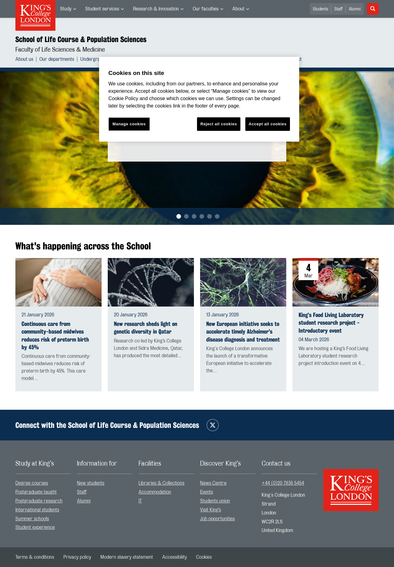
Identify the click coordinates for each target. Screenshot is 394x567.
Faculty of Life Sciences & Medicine (60, 50)
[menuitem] (68, 9)
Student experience (35, 527)
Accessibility (174, 557)
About (238, 8)
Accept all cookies (268, 124)
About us (24, 59)
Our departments (56, 59)
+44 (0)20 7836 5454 (283, 483)
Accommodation (155, 492)
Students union (215, 501)
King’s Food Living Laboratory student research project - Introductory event (331, 322)
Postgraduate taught (36, 492)
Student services (102, 8)
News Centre (213, 483)
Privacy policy (77, 557)
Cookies (204, 557)
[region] (199, 99)
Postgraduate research (38, 501)
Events (206, 492)
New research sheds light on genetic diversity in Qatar (145, 327)
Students (320, 9)
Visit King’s (210, 509)
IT (140, 501)
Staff (338, 9)
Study (65, 8)
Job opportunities (217, 518)
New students (90, 483)
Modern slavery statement (126, 557)
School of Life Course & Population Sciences (81, 39)
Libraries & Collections (161, 483)
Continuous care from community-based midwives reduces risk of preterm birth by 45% (55, 335)
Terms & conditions (34, 557)
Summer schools (32, 518)
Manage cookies (129, 124)
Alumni (355, 9)
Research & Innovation (156, 8)
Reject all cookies (218, 124)
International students (37, 509)
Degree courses (31, 483)
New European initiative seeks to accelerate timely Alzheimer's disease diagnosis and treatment (243, 331)
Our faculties (206, 8)
